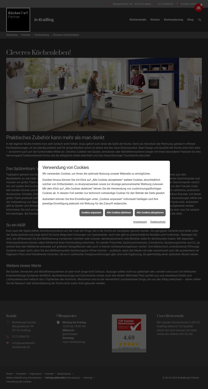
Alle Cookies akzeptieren (150, 207)
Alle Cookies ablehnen (119, 207)
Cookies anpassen (91, 207)
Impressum (140, 216)
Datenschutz (158, 216)
